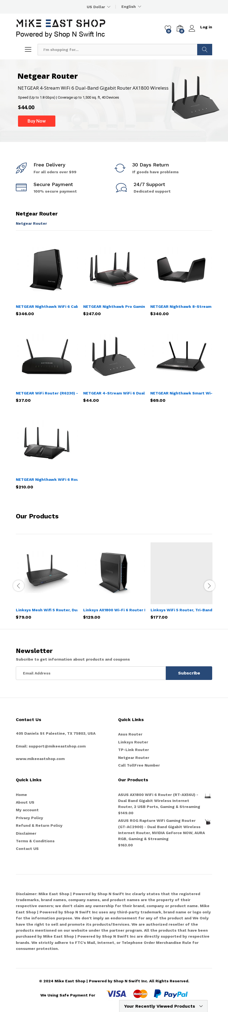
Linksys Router (133, 742)
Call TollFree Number (139, 765)
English (128, 6)
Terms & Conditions (35, 841)
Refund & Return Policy (39, 825)
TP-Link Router (133, 749)
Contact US (27, 848)
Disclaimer (26, 833)
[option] (46, 585)
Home (21, 794)
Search (204, 49)
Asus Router (130, 734)
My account (27, 810)
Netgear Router (31, 223)
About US (25, 802)
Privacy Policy (29, 818)
